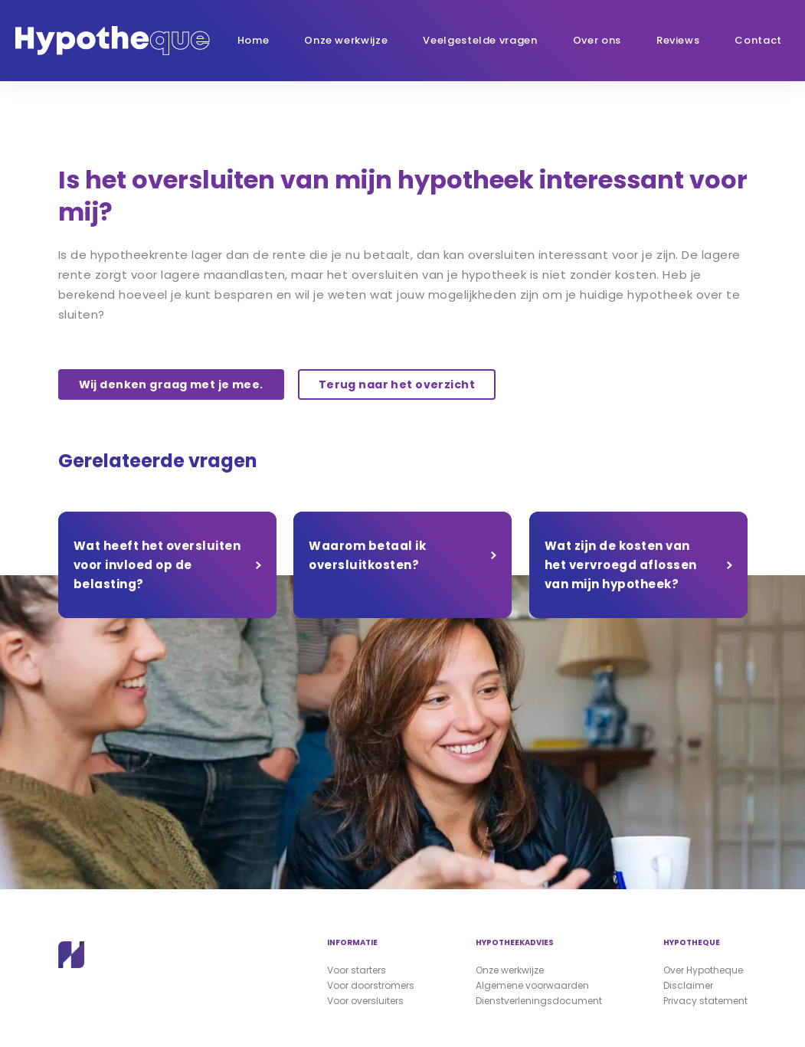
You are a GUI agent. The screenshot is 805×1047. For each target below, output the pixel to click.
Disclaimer (688, 985)
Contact (758, 40)
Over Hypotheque (703, 970)
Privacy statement (705, 1000)
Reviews (678, 40)
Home (253, 40)
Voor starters (356, 970)
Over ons (597, 40)
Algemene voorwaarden (532, 985)
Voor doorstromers (370, 985)
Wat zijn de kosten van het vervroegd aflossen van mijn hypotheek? (621, 565)
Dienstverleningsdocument (539, 1000)
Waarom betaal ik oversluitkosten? (367, 555)
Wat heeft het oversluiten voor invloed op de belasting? (157, 565)
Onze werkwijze (346, 40)
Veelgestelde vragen (480, 40)
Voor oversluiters (365, 1000)
